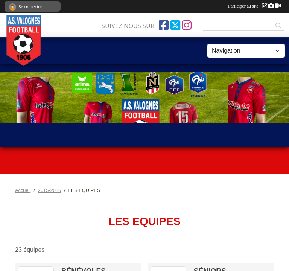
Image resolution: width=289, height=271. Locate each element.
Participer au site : (254, 6)
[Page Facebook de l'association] (164, 25)
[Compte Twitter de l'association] (175, 25)
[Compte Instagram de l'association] (187, 25)
